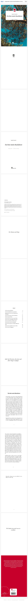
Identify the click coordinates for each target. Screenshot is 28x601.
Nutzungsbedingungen (15, 599)
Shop (26, 1)
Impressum (5, 599)
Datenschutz (9, 599)
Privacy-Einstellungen (21, 599)
